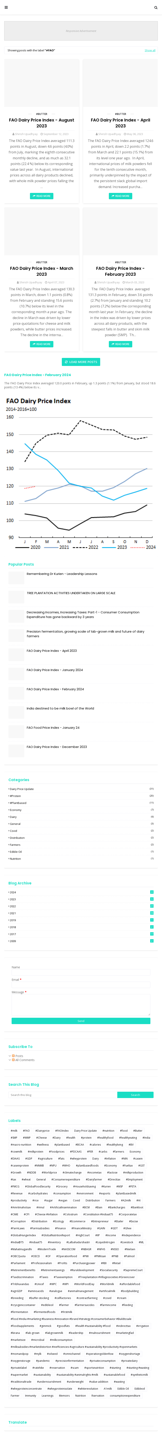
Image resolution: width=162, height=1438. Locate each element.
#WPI (65, 1284)
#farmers (118, 1151)
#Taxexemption (63, 1277)
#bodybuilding (130, 1291)
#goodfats (63, 1326)
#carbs (103, 1151)
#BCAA (80, 1144)
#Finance (60, 1228)
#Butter (41, 114)
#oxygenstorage (20, 1361)
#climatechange (72, 1172)
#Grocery (62, 1186)
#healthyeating (128, 1137)
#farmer (64, 1305)
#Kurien (106, 1186)
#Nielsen (130, 1249)
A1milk (108, 1388)
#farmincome (108, 1305)
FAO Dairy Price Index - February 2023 (120, 271)
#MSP (119, 1186)
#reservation (57, 1368)
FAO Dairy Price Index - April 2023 (120, 123)
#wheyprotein (78, 1158)
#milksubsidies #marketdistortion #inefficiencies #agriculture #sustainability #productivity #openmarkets (74, 1347)
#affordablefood (130, 1284)
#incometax (94, 1172)
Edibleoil (140, 1388)
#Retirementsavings (53, 1270)
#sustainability (42, 1375)
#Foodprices (56, 1151)
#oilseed (52, 1354)
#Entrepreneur (100, 1221)
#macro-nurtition (21, 1144)
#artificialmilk (107, 1291)
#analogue (55, 1291)
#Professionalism (41, 1263)
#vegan (62, 1200)
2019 (82, 920)
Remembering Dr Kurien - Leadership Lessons (62, 574)
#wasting (119, 1381)
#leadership (76, 1333)
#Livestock (126, 1242)
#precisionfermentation (69, 1361)
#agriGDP (16, 1291)
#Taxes (43, 1277)
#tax (13, 1179)
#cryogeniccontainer (23, 1305)
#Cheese (41, 1137)
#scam (75, 1368)
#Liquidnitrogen (105, 1242)
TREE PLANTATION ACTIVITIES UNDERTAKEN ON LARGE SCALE (71, 593)
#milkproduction (133, 1172)
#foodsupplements (22, 1326)
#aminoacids (36, 1291)
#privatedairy (129, 1361)
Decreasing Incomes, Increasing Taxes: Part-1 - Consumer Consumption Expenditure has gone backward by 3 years (83, 614)
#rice (35, 1200)
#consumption (62, 1193)
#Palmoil (129, 1256)
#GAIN (101, 1228)
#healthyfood (105, 1137)
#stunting (115, 1368)
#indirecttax (123, 1326)
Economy (82, 810)
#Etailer (118, 1221)
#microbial (37, 1340)
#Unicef (39, 1284)
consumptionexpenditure (125, 1395)
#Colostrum (70, 1214)
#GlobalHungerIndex (23, 1235)
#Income (110, 1235)
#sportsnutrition (94, 1368)
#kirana (15, 1333)
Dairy (82, 817)
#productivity (19, 1200)
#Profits (62, 1263)
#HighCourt (83, 1235)
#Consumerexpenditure (65, 1179)
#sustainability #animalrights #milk (77, 1375)
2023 (82, 899)
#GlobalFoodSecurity (37, 1186)
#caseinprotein (20, 1165)
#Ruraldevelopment (82, 1270)
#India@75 (17, 1242)
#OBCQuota (18, 1256)
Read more (43, 196)
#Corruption (18, 1221)
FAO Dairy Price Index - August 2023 (41, 123)
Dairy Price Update (82, 789)
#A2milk (126, 1200)
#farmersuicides (84, 1305)
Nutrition (82, 859)
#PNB (115, 1256)
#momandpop (19, 1354)
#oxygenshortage (129, 1354)
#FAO (26, 1130)
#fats (61, 1158)
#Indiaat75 (35, 1242)
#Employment (134, 1179)
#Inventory (54, 1242)
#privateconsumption (103, 1361)
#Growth (16, 1172)
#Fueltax (128, 1165)
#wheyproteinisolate (59, 1388)
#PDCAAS (75, 1151)
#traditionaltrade (21, 1381)
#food (124, 1130)
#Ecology (58, 1221)
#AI (138, 1200)
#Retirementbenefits (23, 1270)
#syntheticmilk (139, 1375)
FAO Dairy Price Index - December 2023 (57, 747)
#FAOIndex (62, 1130)
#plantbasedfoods (87, 1165)
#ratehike (38, 1368)
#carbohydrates (38, 1193)
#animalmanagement (80, 1291)
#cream (121, 1298)
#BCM (86, 1207)
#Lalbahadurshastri (78, 1242)
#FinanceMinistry (82, 1228)
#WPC (53, 1284)
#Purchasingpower (84, 1263)
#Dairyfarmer (94, 1179)
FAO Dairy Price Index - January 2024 (55, 670)
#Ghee (127, 1228)
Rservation (98, 1395)
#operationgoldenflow (99, 1354)
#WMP (27, 1137)
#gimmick (45, 1326)
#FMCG (15, 1186)
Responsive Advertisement (81, 31)
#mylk (37, 1354)
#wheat (26, 1179)
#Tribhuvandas (20, 1284)
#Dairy (57, 1137)
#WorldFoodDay (84, 1284)
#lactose (112, 1172)
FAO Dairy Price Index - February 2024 (37, 374)
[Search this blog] (62, 1095)
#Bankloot (137, 1207)
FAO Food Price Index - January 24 (53, 727)
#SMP (14, 1137)
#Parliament (18, 1263)
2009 (82, 941)
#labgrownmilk (54, 1333)
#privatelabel (19, 1368)
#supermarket (19, 1375)
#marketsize (18, 1340)
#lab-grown (32, 1333)
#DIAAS (15, 1158)
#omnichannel (71, 1354)
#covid (107, 1298)
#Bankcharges (116, 1207)
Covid (82, 831)
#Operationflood (66, 1256)
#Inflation (110, 1158)
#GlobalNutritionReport (56, 1235)
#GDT (114, 1228)
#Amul (40, 1207)
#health (70, 1137)
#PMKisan (100, 1256)
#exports (104, 1193)
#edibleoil (47, 1305)
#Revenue (17, 1193)
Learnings (47, 1395)
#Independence (131, 1235)
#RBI (104, 1263)
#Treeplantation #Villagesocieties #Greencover (106, 1277)
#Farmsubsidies (39, 1228)
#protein (82, 796)
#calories (95, 1144)
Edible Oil (82, 852)
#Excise (133, 1221)
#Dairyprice (42, 1130)
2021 (82, 913)
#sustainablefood (114, 1375)
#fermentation (19, 1312)
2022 (82, 906)
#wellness (43, 1144)
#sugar (48, 1200)
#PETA (132, 1186)
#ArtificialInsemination (63, 1207)
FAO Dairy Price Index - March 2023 (41, 271)
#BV (131, 1144)
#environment (85, 1193)
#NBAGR (86, 1249)
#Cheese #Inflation (46, 1214)
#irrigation (142, 1326)
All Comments (23, 1060)
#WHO (66, 1165)
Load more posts (83, 362)
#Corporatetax (128, 1214)
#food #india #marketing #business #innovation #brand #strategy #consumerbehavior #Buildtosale (71, 1319)
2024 (82, 892)
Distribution (82, 838)
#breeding (17, 1298)
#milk (14, 1130)
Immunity (30, 1395)
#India (146, 1137)
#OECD (35, 1256)
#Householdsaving (84, 1186)
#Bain (98, 1207)
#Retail (116, 1263)
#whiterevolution (88, 1388)
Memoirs (64, 1395)
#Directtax (114, 1179)
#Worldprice (49, 1172)
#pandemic (43, 1361)
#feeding (127, 1305)
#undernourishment (49, 1381)
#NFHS (101, 1249)
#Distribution (39, 1221)
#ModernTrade (47, 1249)
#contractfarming (87, 1298)
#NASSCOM (68, 1249)
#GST (141, 1165)
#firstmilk (66, 1312)
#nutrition (108, 1130)
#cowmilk (16, 1151)
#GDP (28, 1158)
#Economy (110, 1165)
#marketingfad (125, 1333)
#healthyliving (115, 1144)
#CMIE (14, 1214)
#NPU (53, 1165)
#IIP (97, 1235)
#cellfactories (63, 1298)
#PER (90, 1151)
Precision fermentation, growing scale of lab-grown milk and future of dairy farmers (85, 634)
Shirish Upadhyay (26, 134)
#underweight (75, 1381)
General (82, 824)
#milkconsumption (61, 1340)
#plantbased (82, 803)
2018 (82, 927)
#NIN (125, 1158)
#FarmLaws (17, 1228)
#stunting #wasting (138, 1368)
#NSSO (115, 1249)
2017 (82, 934)
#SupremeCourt (133, 1270)
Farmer (15, 1395)
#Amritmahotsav (21, 1207)
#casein (138, 1158)
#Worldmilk (107, 1284)
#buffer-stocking (39, 1298)
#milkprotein (35, 1151)
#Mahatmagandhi (21, 1249)
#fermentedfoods (44, 1312)
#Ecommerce (77, 1221)
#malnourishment (99, 1333)
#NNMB (39, 1165)
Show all (150, 50)
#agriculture (45, 1158)
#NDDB (31, 1172)
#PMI (86, 1256)
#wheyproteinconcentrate (26, 1388)
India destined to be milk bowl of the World (60, 708)
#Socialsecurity (109, 1270)
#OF (48, 1256)
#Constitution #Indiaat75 (98, 1214)
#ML (141, 1242)
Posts (17, 1056)
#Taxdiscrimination (22, 1277)
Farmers (82, 845)
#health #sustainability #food (93, 1326)
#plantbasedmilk (126, 1193)
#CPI (26, 1214)
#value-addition (98, 1381)
